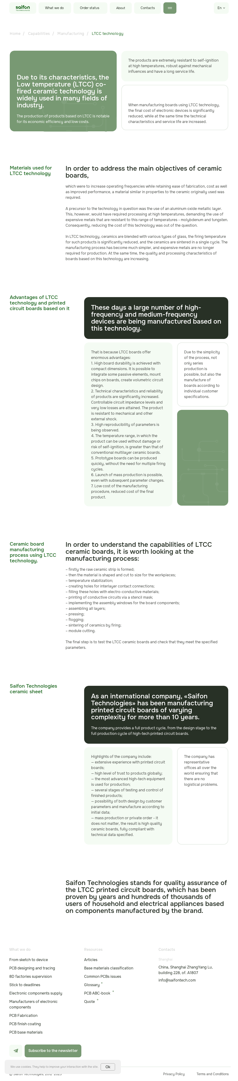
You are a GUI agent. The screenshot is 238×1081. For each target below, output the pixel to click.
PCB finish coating (25, 1023)
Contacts (148, 8)
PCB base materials (26, 1032)
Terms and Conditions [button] (213, 1074)
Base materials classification (108, 968)
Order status (89, 8)
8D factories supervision (30, 976)
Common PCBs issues (102, 976)
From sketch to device (28, 959)
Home (15, 33)
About (120, 8)
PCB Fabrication (23, 1015)
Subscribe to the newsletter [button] (53, 1050)
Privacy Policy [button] (174, 1074)
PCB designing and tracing (32, 968)
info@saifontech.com (177, 980)
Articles (90, 959)
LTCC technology (108, 33)
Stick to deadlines (24, 984)
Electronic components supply (35, 993)
